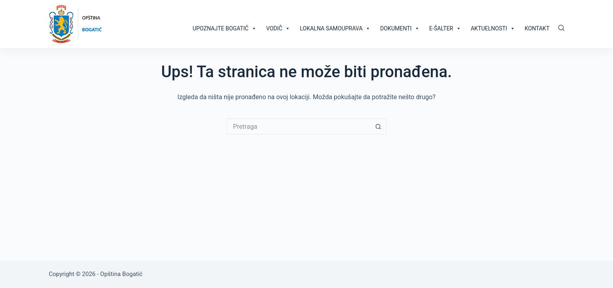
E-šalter (445, 28)
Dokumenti (400, 28)
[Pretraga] (561, 28)
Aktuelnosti (493, 28)
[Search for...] (298, 126)
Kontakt (537, 28)
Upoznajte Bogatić (225, 28)
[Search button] (378, 126)
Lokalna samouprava (335, 28)
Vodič (278, 28)
